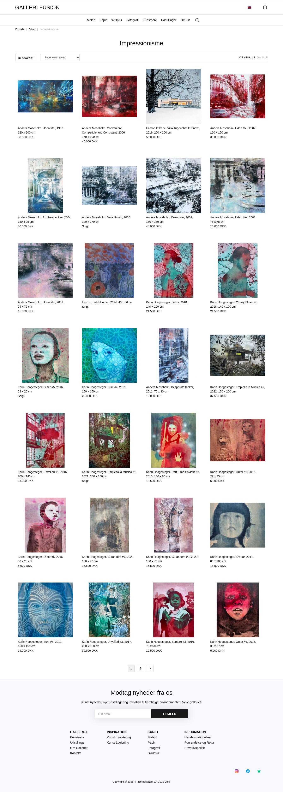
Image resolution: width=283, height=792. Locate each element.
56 (258, 57)
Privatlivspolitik (195, 748)
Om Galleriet (79, 748)
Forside (19, 29)
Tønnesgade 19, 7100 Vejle (154, 781)
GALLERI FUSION (37, 7)
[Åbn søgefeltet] (197, 20)
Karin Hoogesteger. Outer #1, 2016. (233, 644)
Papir (103, 20)
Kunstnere (150, 20)
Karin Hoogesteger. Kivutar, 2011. (231, 559)
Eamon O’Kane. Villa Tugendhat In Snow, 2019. (172, 130)
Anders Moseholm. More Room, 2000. (106, 219)
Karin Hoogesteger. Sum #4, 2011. (104, 389)
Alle (265, 57)
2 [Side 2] (141, 668)
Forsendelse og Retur (199, 742)
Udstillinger (168, 20)
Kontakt (75, 753)
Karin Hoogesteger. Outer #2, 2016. (233, 474)
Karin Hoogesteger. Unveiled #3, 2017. (107, 644)
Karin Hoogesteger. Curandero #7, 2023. (108, 559)
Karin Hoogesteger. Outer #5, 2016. (41, 389)
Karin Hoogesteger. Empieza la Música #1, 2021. (109, 474)
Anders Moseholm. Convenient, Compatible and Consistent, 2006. (104, 132)
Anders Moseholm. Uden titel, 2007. (233, 130)
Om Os (186, 20)
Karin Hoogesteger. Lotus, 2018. (167, 304)
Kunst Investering (119, 737)
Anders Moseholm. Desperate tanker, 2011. (170, 389)
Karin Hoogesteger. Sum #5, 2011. (40, 644)
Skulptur (116, 20)
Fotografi (132, 20)
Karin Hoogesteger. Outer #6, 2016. (41, 559)
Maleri (91, 20)
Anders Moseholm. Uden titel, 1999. (41, 130)
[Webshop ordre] (60, 57)
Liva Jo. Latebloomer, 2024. (107, 302)
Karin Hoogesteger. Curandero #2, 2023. (172, 559)
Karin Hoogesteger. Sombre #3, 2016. (170, 644)
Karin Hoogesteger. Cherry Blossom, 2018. (233, 304)
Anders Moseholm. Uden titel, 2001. (233, 219)
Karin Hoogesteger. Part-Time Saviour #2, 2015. (173, 474)
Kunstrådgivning (118, 742)
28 (253, 57)
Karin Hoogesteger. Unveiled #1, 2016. (43, 474)
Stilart (32, 29)
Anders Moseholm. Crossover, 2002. (169, 219)
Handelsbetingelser (198, 737)
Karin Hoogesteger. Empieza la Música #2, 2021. (237, 389)
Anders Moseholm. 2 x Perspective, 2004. (44, 219)
